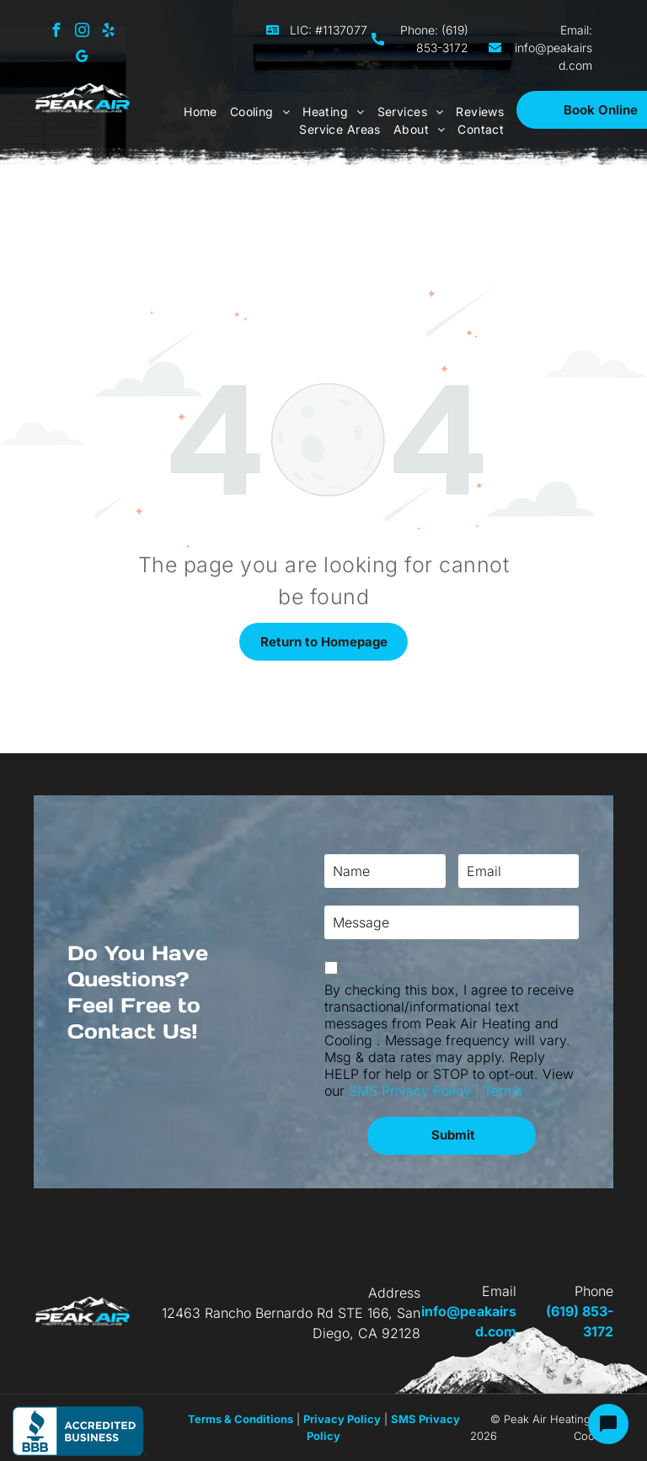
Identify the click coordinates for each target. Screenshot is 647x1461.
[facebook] (56, 32)
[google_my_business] (82, 58)
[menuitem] (194, 111)
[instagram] (82, 32)
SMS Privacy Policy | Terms (435, 1090)
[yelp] (108, 32)
